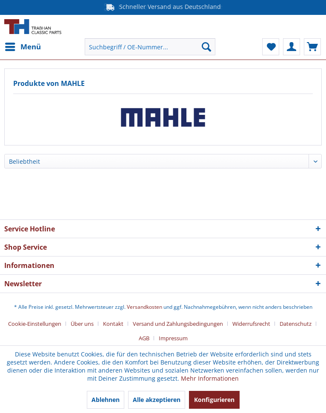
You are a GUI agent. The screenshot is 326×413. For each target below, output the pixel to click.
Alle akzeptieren (156, 400)
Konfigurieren (214, 400)
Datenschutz (296, 324)
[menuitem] (22, 46)
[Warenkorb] (312, 46)
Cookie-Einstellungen (34, 324)
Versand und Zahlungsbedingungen (178, 324)
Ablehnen (106, 400)
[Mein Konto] (291, 46)
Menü (23, 45)
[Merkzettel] (270, 46)
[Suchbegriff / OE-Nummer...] (150, 46)
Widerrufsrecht (251, 324)
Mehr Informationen (210, 378)
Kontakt (113, 324)
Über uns (82, 324)
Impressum (173, 338)
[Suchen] (206, 46)
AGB (144, 338)
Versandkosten (144, 306)
